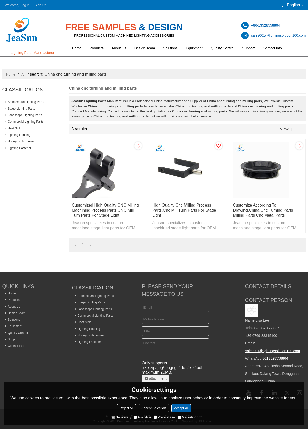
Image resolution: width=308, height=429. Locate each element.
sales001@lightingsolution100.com (272, 351)
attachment (156, 378)
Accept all (181, 408)
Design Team (144, 48)
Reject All (126, 408)
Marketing (187, 417)
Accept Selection (153, 408)
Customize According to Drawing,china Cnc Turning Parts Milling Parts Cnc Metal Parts (263, 210)
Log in (24, 5)
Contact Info (272, 48)
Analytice (142, 417)
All (23, 74)
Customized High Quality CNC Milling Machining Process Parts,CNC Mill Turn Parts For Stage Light (105, 210)
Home (76, 48)
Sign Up (40, 5)
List (293, 129)
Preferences (164, 417)
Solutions (170, 48)
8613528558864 (275, 358)
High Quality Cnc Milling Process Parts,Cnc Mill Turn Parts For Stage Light (184, 210)
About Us (119, 48)
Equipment (194, 48)
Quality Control (222, 48)
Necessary (121, 417)
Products (97, 48)
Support (248, 48)
